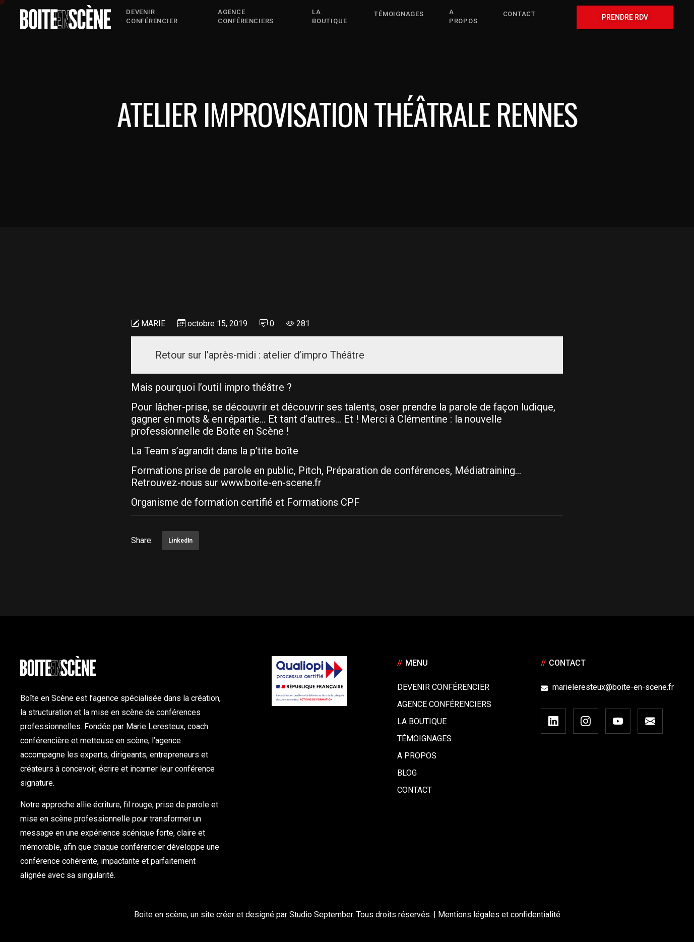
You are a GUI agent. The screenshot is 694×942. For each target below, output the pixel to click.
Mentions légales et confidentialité (499, 914)
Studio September (321, 914)
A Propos (416, 755)
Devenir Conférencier (443, 687)
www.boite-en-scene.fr (271, 483)
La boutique (422, 721)
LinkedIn (180, 540)
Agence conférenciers (444, 704)
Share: (142, 540)
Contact (414, 790)
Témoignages (424, 738)
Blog (407, 773)
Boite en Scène (250, 431)
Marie (153, 323)
